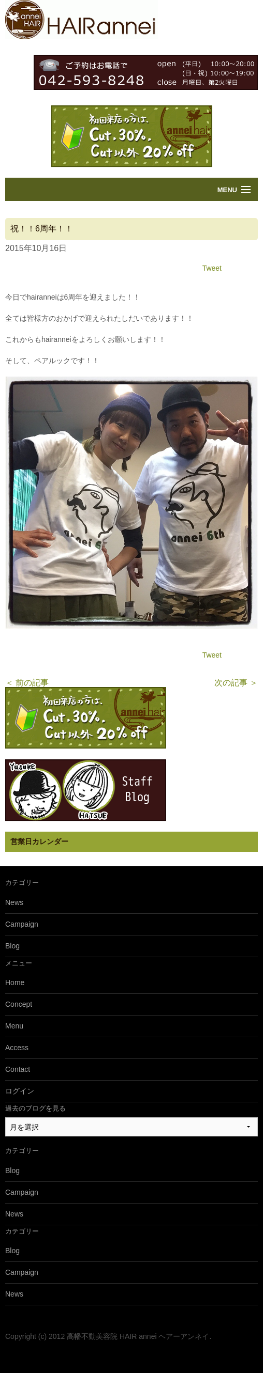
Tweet (212, 268)
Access (16, 1047)
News (14, 902)
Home (14, 982)
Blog (12, 946)
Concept (18, 1004)
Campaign (21, 924)
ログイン (19, 1091)
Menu (227, 190)
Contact (17, 1069)
